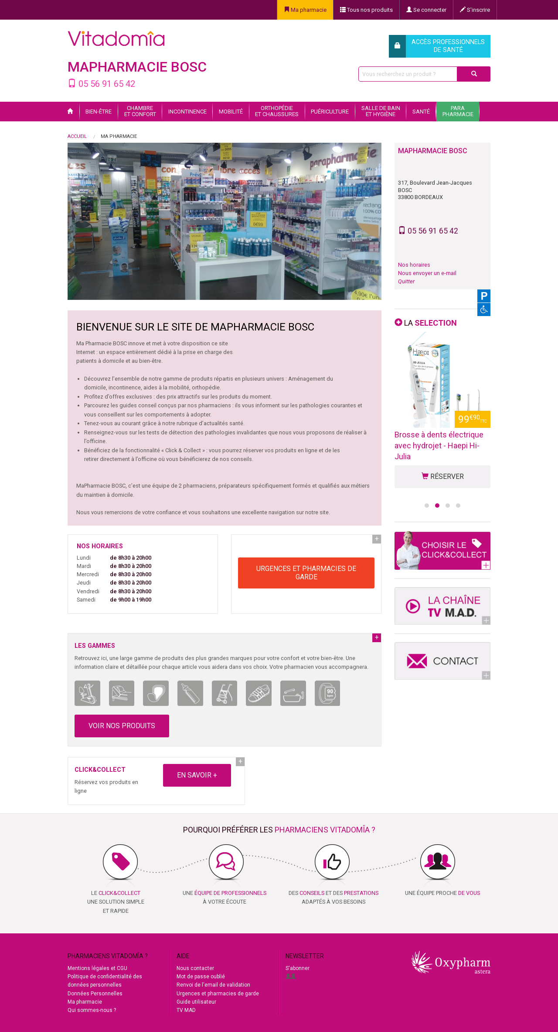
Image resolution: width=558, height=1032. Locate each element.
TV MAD (186, 1010)
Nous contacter (195, 968)
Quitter (406, 281)
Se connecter (426, 10)
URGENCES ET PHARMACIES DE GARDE (306, 572)
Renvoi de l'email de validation (213, 985)
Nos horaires (414, 264)
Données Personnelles (95, 994)
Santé (421, 111)
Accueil (77, 136)
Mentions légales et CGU (97, 968)
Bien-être (98, 111)
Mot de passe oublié (201, 977)
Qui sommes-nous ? (92, 1010)
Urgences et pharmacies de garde (218, 994)
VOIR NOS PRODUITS (121, 726)
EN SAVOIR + (197, 775)
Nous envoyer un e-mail (427, 273)
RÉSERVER (443, 476)
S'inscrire (475, 10)
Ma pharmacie (305, 10)
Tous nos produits (366, 10)
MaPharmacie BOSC (137, 66)
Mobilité (231, 111)
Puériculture (330, 111)
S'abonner (298, 968)
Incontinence (187, 111)
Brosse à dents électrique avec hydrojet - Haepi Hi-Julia (439, 445)
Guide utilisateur (196, 1002)
